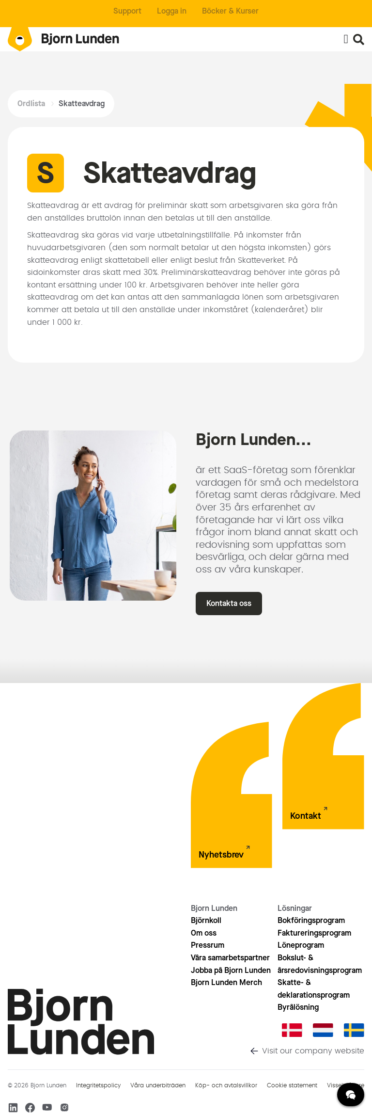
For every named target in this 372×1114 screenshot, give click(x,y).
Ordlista (31, 103)
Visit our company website (313, 1051)
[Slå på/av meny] (345, 39)
